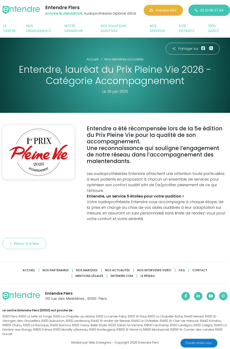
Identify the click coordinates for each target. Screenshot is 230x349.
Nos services (157, 28)
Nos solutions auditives (113, 28)
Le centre (9, 28)
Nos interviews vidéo (154, 270)
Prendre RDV (163, 10)
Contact (199, 270)
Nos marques (86, 270)
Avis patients (186, 28)
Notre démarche (73, 28)
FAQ (182, 270)
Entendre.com (122, 276)
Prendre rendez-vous (198, 343)
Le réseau (148, 276)
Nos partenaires (55, 270)
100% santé (213, 28)
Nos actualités (117, 270)
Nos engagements (38, 28)
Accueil (29, 270)
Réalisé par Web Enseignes (91, 342)
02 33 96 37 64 (209, 10)
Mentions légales (89, 276)
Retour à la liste (24, 243)
